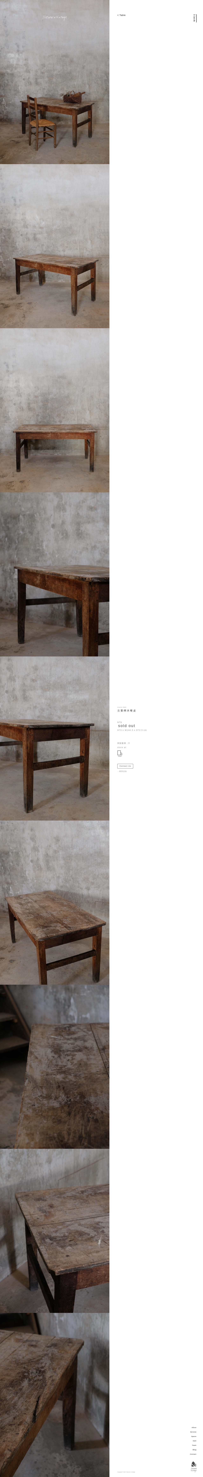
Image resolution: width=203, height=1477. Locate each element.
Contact (193, 1454)
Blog (194, 1450)
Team (194, 1445)
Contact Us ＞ (126, 766)
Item (194, 1441)
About (194, 1427)
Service (193, 1432)
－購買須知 (122, 771)
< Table (121, 15)
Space (193, 1436)
